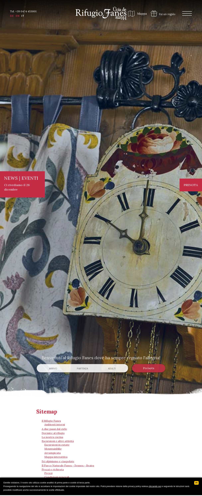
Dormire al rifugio (53, 433)
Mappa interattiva (55, 456)
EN (18, 15)
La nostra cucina (52, 437)
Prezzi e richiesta (53, 469)
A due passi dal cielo (54, 429)
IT (22, 15)
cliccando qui (155, 486)
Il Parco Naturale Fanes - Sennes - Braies (68, 465)
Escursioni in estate (56, 444)
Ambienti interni (54, 424)
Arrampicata (52, 452)
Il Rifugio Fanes (51, 420)
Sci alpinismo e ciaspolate (58, 461)
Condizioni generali (56, 477)
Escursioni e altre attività (58, 441)
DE (12, 15)
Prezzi (48, 473)
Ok (196, 483)
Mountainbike (53, 448)
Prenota (191, 185)
